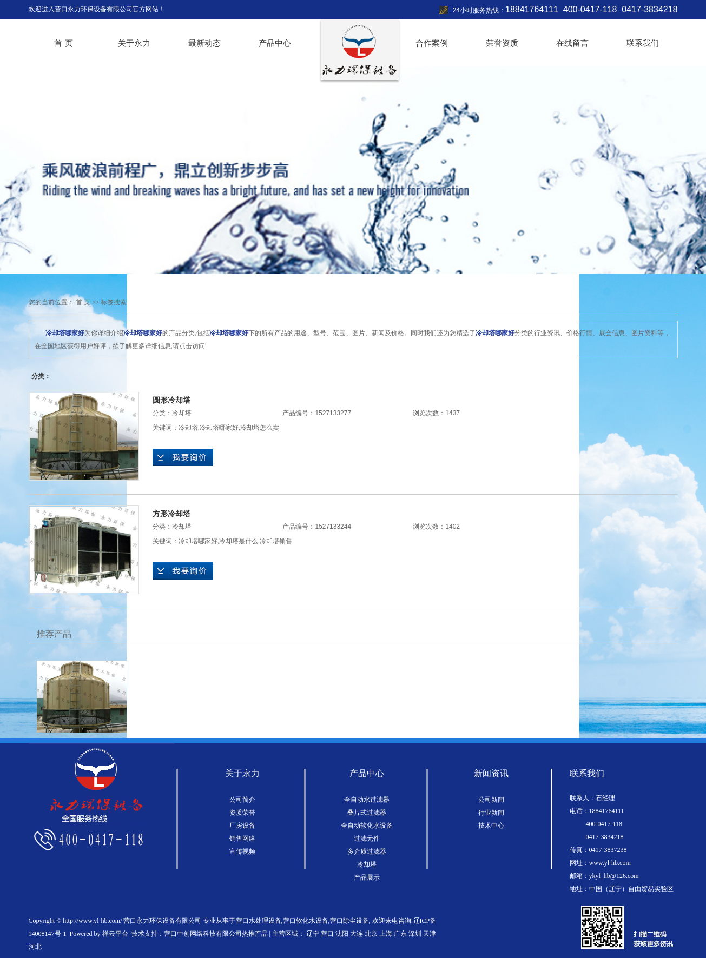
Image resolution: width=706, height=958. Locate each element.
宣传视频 (242, 851)
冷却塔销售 (276, 541)
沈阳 (341, 933)
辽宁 (312, 933)
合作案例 (431, 43)
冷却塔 (182, 413)
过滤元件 (367, 838)
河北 (35, 946)
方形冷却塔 (171, 513)
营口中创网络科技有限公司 (203, 933)
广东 (400, 933)
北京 (371, 933)
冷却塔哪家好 (219, 427)
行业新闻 (491, 812)
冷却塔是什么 (238, 541)
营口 (327, 933)
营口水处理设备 (258, 920)
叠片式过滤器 (366, 812)
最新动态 (204, 43)
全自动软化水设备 (367, 825)
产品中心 (275, 43)
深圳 (414, 933)
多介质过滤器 (366, 851)
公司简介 (242, 799)
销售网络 (242, 838)
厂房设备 (242, 825)
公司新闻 (491, 799)
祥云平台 (115, 933)
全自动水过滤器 (367, 799)
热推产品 (255, 933)
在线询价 (183, 457)
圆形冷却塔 (171, 400)
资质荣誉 (242, 812)
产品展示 (367, 877)
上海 (385, 933)
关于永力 (134, 43)
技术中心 (491, 825)
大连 (356, 933)
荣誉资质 (502, 43)
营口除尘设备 (349, 920)
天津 (429, 933)
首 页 (63, 43)
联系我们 (642, 43)
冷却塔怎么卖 (259, 427)
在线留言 (572, 43)
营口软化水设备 (305, 920)
